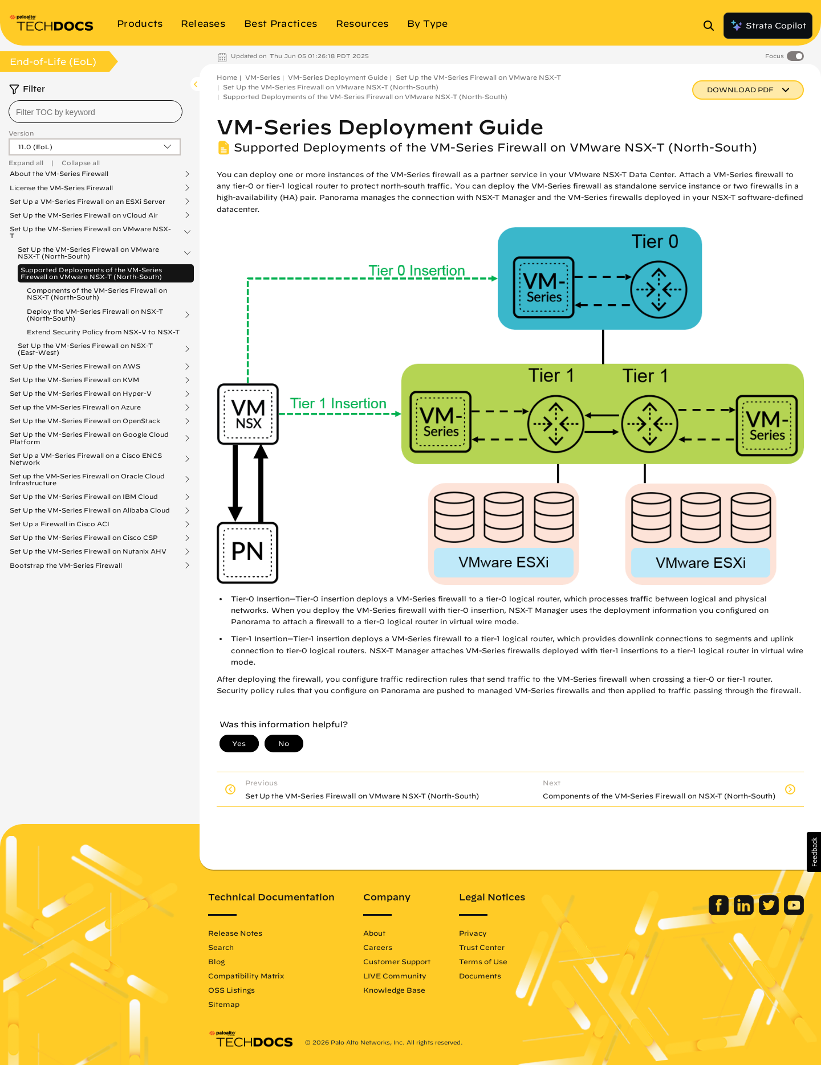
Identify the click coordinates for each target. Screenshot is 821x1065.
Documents (480, 976)
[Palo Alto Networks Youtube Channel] (794, 912)
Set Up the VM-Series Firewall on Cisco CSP (84, 537)
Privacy (473, 933)
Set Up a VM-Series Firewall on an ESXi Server (87, 201)
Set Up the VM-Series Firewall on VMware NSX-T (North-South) (88, 253)
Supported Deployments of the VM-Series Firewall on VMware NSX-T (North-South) (91, 273)
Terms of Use (483, 961)
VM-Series (262, 77)
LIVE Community (394, 976)
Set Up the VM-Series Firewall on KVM (74, 379)
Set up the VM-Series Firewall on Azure (75, 407)
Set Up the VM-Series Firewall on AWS (75, 366)
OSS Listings (231, 990)
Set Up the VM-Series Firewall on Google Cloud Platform (89, 438)
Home (227, 77)
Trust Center (482, 947)
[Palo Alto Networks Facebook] (720, 912)
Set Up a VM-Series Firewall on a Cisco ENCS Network (86, 459)
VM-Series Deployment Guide (338, 77)
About (374, 933)
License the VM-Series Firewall (61, 188)
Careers (377, 947)
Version (21, 133)
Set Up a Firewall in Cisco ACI (59, 524)
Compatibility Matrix (246, 976)
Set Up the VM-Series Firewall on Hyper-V (81, 393)
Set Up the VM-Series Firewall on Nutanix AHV (88, 551)
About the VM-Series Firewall (59, 173)
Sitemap (223, 1004)
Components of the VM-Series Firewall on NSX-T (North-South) (97, 293)
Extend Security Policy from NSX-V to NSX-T (103, 331)
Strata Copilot (768, 25)
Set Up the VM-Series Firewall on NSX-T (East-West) (85, 349)
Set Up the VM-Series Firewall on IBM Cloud (84, 496)
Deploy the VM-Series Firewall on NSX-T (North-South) (95, 315)
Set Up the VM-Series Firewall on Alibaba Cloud (90, 510)
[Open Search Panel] (712, 26)
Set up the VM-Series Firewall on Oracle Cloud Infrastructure (87, 479)
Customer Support (396, 961)
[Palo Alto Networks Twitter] (770, 912)
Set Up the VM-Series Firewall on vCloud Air (84, 215)
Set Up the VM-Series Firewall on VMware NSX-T (90, 232)
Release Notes (235, 933)
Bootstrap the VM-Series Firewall (66, 565)
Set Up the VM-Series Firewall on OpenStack (85, 420)
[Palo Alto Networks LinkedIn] (745, 912)
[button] (814, 852)
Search (221, 947)
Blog (216, 961)
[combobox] (95, 111)
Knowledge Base (394, 990)
